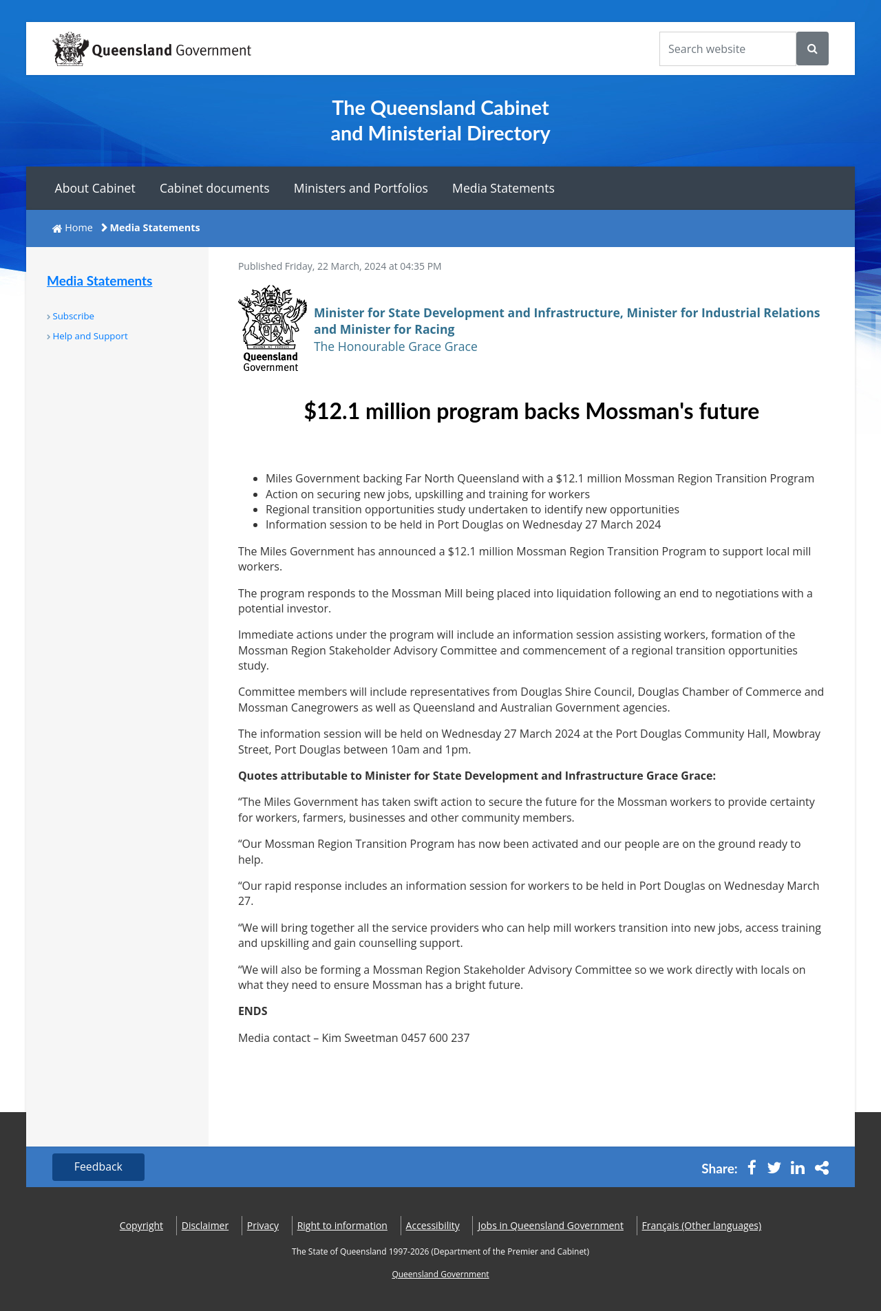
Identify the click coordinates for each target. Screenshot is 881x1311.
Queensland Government (440, 1274)
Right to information (342, 1226)
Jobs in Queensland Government (551, 1226)
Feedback (98, 1167)
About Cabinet (95, 188)
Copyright (141, 1226)
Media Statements (503, 188)
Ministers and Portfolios (361, 188)
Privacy (263, 1226)
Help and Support (89, 336)
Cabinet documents (215, 188)
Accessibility (433, 1226)
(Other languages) (702, 1226)
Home (79, 227)
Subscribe (73, 316)
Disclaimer (205, 1226)
